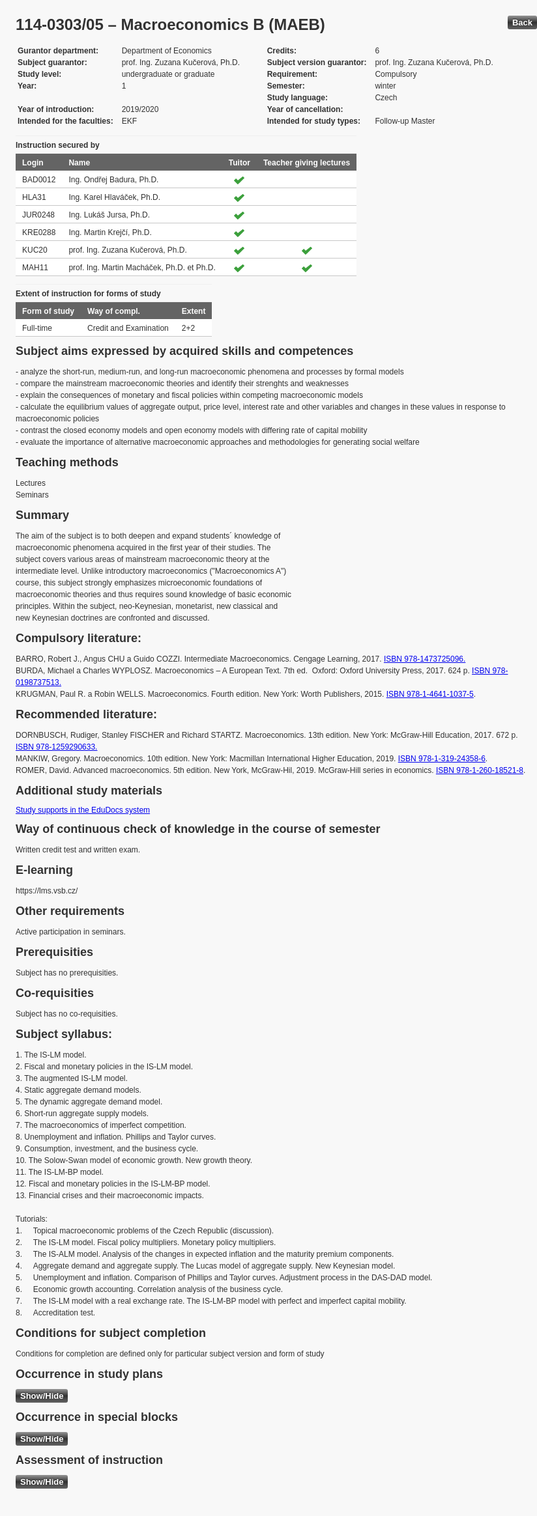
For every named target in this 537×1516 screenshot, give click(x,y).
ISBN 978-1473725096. (424, 659)
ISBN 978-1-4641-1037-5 (430, 694)
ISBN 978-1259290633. (56, 746)
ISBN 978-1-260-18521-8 (479, 770)
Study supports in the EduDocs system (83, 810)
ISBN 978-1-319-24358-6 (442, 758)
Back (522, 22)
